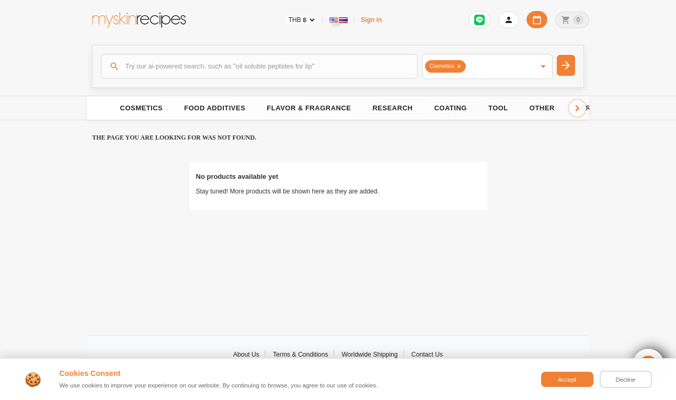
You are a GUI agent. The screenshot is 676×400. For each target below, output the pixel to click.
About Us (246, 354)
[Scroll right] (577, 108)
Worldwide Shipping (370, 354)
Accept (567, 379)
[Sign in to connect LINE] (479, 20)
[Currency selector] (301, 20)
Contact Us (427, 354)
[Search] (259, 66)
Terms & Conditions (300, 354)
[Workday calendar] (536, 19)
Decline (626, 379)
